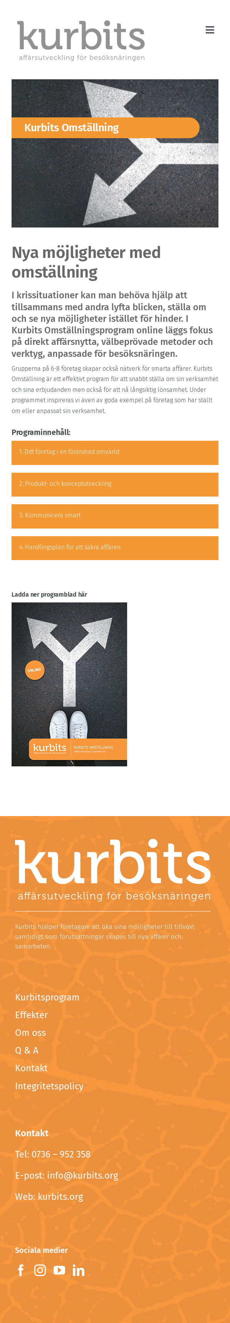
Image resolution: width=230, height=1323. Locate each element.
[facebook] (21, 1270)
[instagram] (40, 1270)
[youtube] (59, 1270)
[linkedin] (78, 1270)
